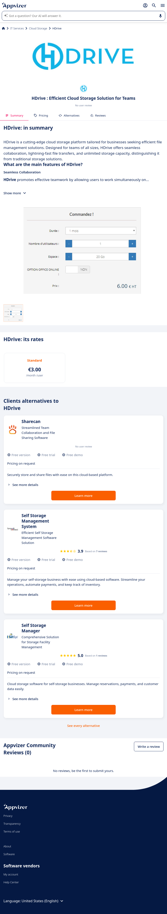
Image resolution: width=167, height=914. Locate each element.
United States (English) (43, 901)
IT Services (17, 28)
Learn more (84, 495)
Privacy (7, 816)
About (7, 846)
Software (9, 854)
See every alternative (83, 725)
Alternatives (69, 115)
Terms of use (11, 831)
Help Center (11, 882)
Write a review (149, 746)
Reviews (98, 115)
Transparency (12, 824)
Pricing (41, 115)
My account (10, 874)
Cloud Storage (38, 28)
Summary (14, 115)
